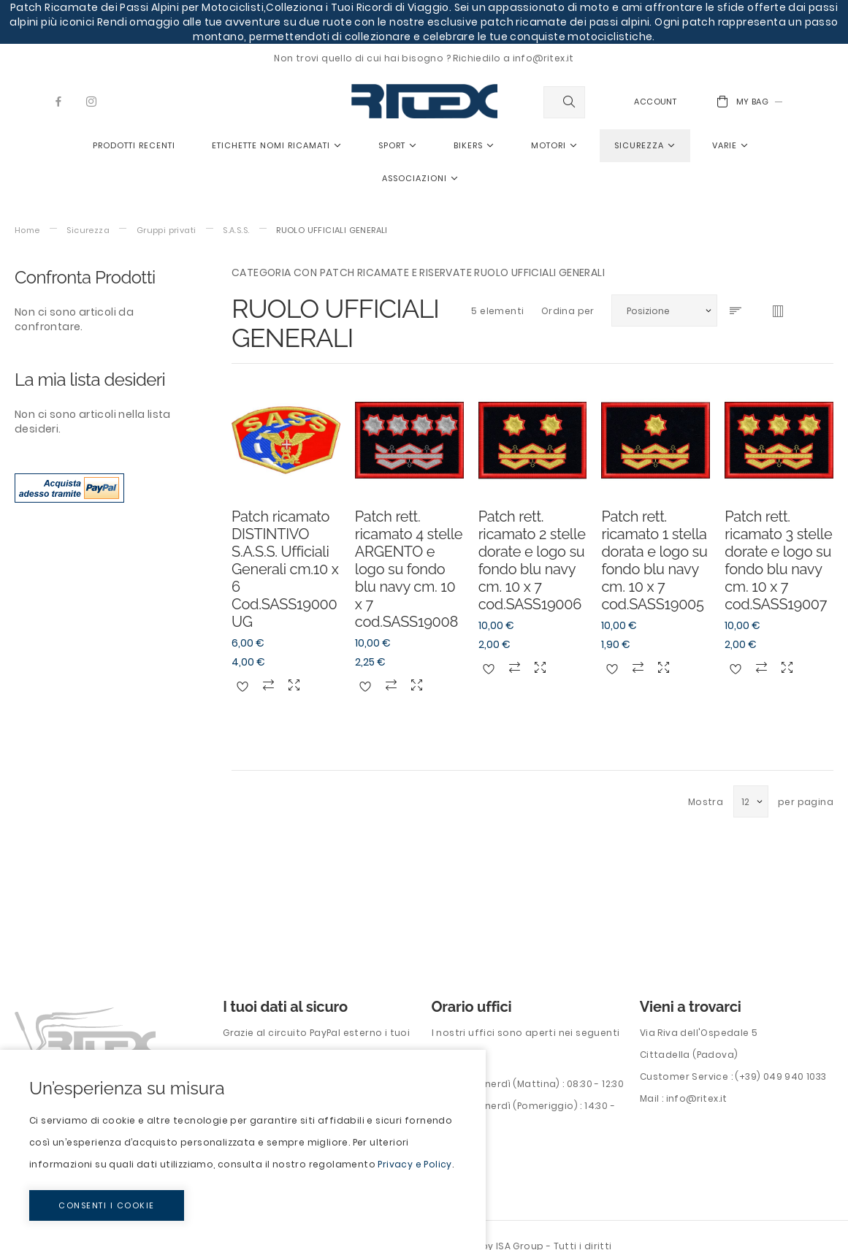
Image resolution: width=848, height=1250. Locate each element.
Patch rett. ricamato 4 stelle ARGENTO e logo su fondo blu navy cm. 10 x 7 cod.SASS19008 (408, 569)
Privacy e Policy (414, 1164)
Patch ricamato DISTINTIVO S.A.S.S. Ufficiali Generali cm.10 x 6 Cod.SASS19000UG (285, 569)
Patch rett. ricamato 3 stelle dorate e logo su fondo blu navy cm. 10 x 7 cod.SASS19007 (778, 560)
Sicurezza (88, 230)
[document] (243, 1150)
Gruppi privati (166, 230)
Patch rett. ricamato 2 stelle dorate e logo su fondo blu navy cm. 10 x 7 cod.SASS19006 (532, 560)
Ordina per (568, 311)
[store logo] (424, 101)
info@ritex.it (696, 1098)
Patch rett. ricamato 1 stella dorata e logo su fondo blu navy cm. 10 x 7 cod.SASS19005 (654, 560)
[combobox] (564, 102)
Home (27, 230)
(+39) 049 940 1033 (780, 1076)
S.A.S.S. (236, 230)
